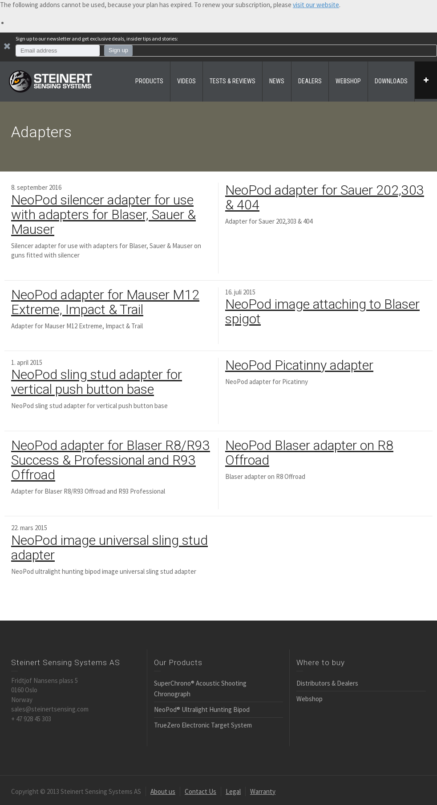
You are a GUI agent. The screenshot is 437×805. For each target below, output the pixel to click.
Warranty (262, 791)
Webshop (309, 699)
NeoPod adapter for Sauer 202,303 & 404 (324, 197)
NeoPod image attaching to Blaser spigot (322, 311)
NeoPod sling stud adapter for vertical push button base (96, 382)
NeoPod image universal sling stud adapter (109, 547)
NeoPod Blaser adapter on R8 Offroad (309, 452)
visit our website (316, 4)
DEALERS (310, 81)
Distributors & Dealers (327, 683)
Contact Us (200, 791)
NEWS (276, 81)
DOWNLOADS (391, 81)
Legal (233, 791)
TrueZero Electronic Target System (203, 725)
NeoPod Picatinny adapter (299, 365)
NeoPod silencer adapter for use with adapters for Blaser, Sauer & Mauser (103, 214)
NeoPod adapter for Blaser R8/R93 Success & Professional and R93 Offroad (110, 459)
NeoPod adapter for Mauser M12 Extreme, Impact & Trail (105, 302)
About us (162, 791)
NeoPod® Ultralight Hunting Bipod (202, 709)
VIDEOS (186, 81)
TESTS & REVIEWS (232, 81)
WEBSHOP (348, 81)
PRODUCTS (149, 81)
